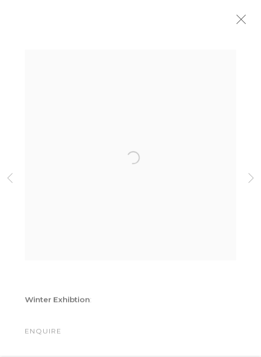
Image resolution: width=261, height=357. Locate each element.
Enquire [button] (43, 336)
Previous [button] (10, 178)
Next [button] (251, 178)
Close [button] (250, 22)
